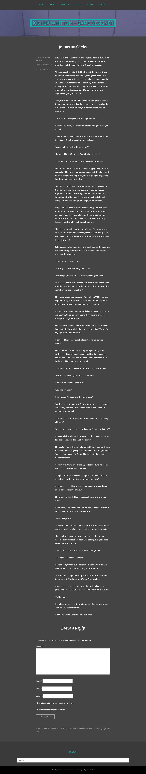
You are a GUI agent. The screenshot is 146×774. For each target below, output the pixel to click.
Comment (40, 647)
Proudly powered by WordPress (62, 770)
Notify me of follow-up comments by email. (56, 703)
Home (41, 5)
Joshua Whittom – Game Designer (73, 23)
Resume (90, 5)
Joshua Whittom (45, 65)
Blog (79, 5)
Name (39, 681)
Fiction (47, 69)
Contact (103, 5)
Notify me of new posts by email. (52, 710)
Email (39, 689)
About (53, 5)
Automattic (90, 770)
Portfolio (66, 5)
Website (39, 696)
